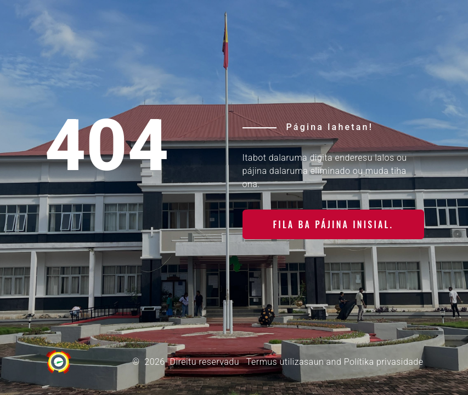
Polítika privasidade (384, 362)
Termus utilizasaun (285, 362)
